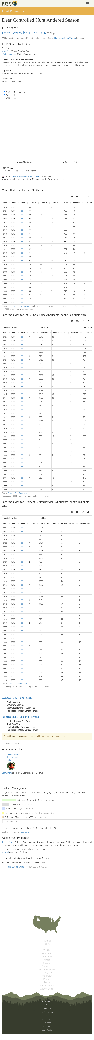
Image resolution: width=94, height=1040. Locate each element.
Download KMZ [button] (70, 162)
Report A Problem (47, 969)
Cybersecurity (47, 985)
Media (47, 960)
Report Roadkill (47, 1030)
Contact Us (47, 966)
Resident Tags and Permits (18, 697)
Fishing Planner (47, 1012)
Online (9, 760)
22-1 (22, 486)
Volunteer (47, 976)
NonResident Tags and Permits (20, 716)
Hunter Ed (47, 1009)
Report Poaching (47, 1023)
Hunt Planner (47, 1005)
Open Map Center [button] (24, 162)
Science (47, 963)
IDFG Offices (12, 757)
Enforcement (47, 956)
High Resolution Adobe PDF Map (25, 176)
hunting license (17, 736)
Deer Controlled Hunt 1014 (24, 33)
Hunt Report (47, 1019)
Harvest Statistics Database (19, 306)
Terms (47, 982)
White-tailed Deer (9, 54)
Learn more (7, 773)
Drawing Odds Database (17, 493)
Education (47, 953)
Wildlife (47, 950)
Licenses (47, 947)
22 (63, 179)
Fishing (47, 944)
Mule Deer (6, 51)
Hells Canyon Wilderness (18, 867)
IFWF (47, 1016)
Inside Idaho (24, 832)
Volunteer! (47, 1026)
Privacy (47, 979)
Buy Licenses (47, 1002)
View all (5, 852)
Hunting (47, 941)
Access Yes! (7, 842)
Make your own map (11, 828)
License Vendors (14, 754)
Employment (47, 972)
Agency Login (47, 989)
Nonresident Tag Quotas (65, 38)
